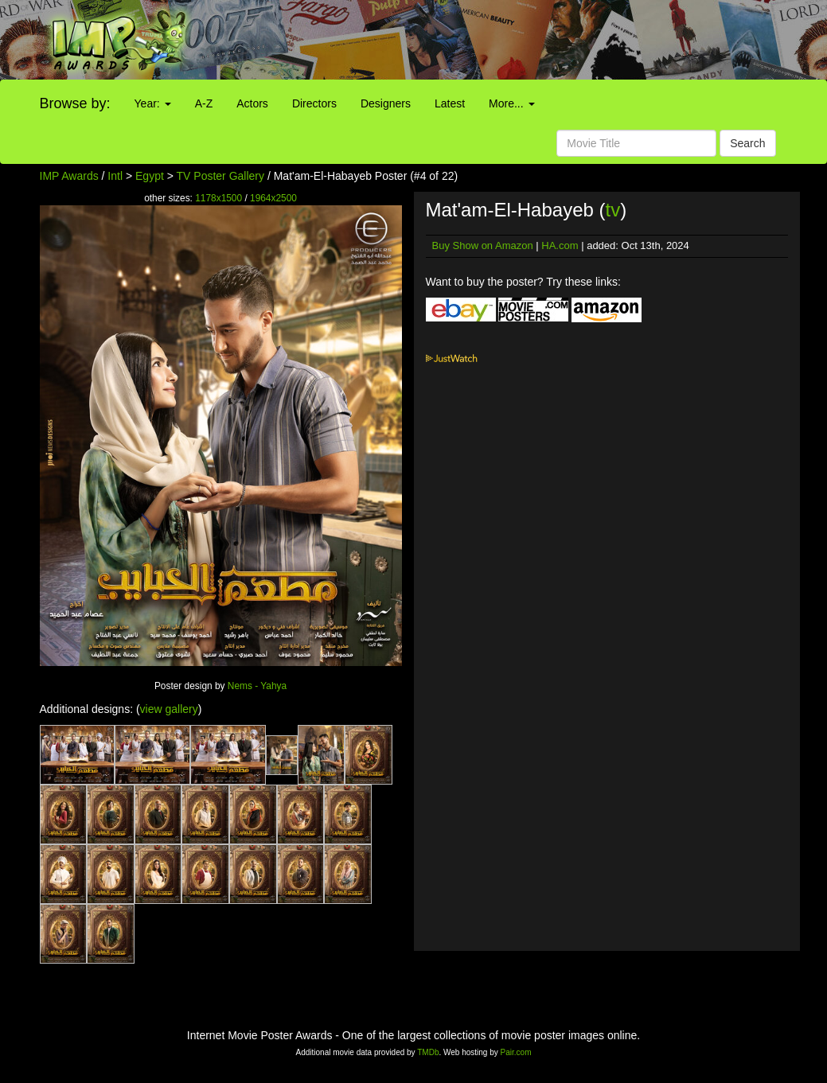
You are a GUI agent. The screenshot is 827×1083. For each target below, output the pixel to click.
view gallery (169, 709)
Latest (450, 103)
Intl (115, 175)
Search (747, 143)
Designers (386, 103)
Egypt (149, 175)
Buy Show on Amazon (482, 245)
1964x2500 (273, 198)
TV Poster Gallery (220, 175)
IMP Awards (69, 175)
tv (612, 209)
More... (511, 103)
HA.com (559, 245)
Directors (314, 103)
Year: (153, 103)
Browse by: (75, 103)
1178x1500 (218, 198)
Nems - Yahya (257, 685)
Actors (252, 103)
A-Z (204, 103)
